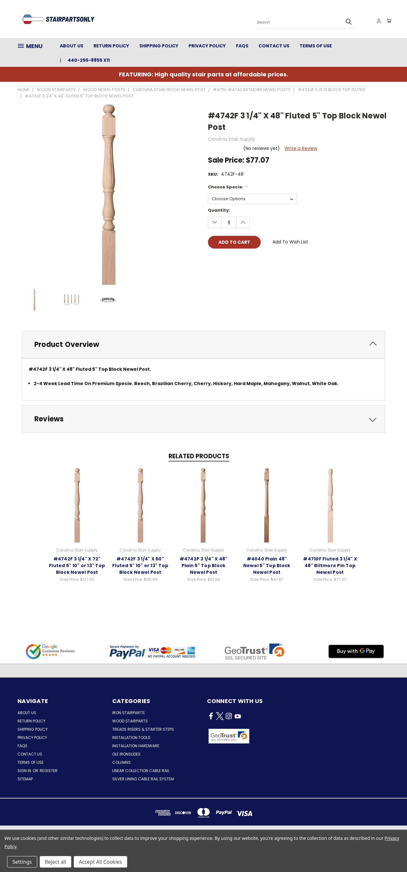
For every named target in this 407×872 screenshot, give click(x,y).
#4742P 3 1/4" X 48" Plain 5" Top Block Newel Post (204, 565)
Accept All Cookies (100, 861)
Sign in (24, 770)
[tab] (203, 344)
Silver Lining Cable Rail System (143, 779)
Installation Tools (131, 737)
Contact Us (274, 46)
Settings (22, 861)
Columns (121, 762)
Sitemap (25, 779)
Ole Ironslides (126, 754)
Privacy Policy (207, 46)
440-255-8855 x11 (89, 60)
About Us (71, 46)
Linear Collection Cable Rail (140, 770)
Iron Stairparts (128, 712)
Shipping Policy (158, 46)
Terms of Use (316, 46)
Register (49, 770)
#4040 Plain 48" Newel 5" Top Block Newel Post (267, 565)
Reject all (55, 861)
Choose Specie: (228, 187)
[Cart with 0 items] (388, 21)
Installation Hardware (135, 746)
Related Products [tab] (199, 456)
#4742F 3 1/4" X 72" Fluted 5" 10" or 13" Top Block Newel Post (77, 565)
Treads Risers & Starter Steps (143, 729)
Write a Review (301, 148)
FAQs (242, 46)
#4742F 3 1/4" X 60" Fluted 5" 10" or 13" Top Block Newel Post (140, 565)
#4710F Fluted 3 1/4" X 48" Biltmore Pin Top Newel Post (330, 565)
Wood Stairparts (130, 721)
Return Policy (111, 46)
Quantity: (219, 210)
